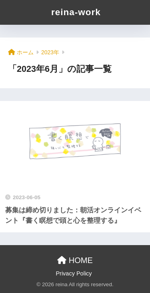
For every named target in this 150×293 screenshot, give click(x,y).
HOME (75, 260)
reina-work (76, 12)
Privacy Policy (74, 273)
